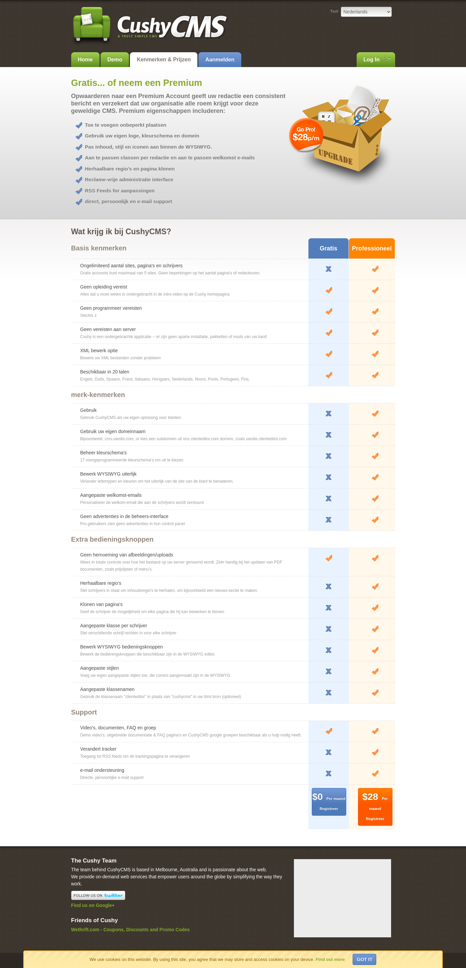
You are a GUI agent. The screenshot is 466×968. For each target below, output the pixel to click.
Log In (376, 59)
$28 (375, 806)
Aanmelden (219, 59)
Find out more (330, 959)
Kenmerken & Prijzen (164, 59)
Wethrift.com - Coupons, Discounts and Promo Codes (130, 929)
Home (85, 59)
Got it (365, 959)
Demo (114, 59)
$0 (328, 801)
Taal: (334, 11)
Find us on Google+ (93, 905)
